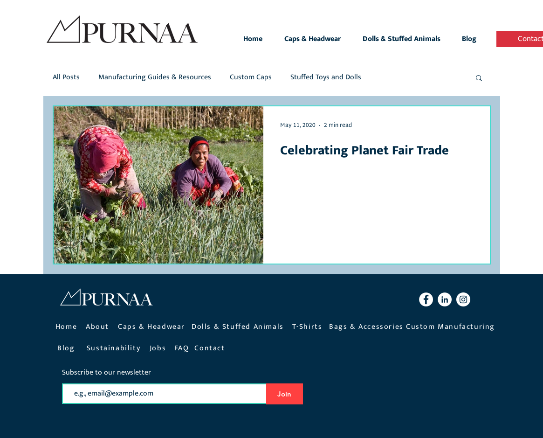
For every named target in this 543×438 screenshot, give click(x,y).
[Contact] (210, 348)
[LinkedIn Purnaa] (445, 299)
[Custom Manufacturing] (451, 327)
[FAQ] (182, 348)
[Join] (284, 393)
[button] (478, 78)
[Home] (67, 327)
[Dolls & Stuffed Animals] (239, 327)
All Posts (66, 77)
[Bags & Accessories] (367, 327)
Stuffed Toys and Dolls (325, 77)
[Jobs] (158, 348)
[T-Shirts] (308, 327)
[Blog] (67, 348)
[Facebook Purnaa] (426, 299)
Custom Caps (251, 77)
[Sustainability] (114, 348)
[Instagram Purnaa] (463, 299)
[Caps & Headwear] (152, 327)
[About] (98, 327)
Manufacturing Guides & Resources (154, 77)
